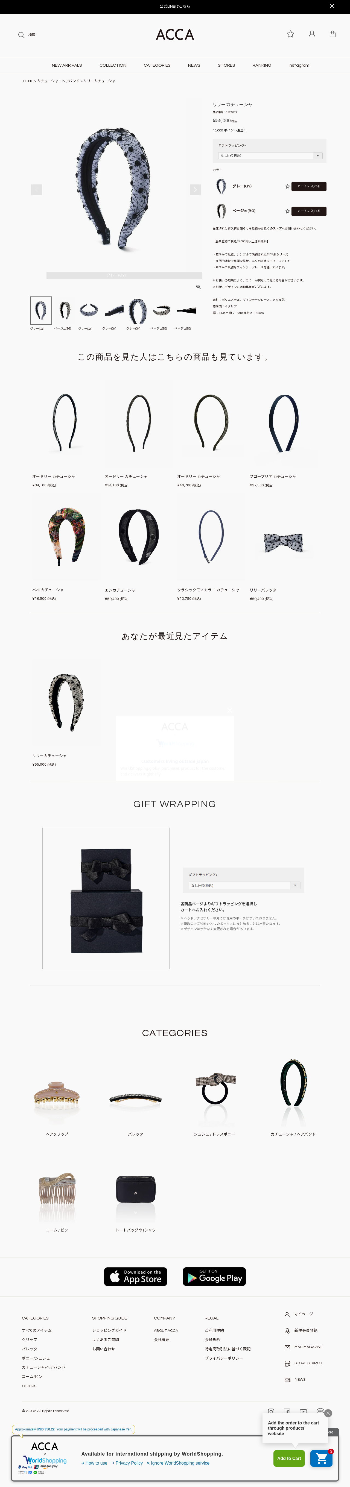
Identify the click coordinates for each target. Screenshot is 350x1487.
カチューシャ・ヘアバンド (58, 81)
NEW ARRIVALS (67, 65)
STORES (226, 65)
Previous (36, 189)
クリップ (29, 1340)
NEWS (194, 65)
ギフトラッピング (233, 145)
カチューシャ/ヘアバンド (43, 1368)
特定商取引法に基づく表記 (228, 1349)
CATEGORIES (157, 65)
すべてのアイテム (37, 1331)
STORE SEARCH (303, 1363)
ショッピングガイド (109, 1331)
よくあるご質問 (105, 1340)
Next (195, 189)
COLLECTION (113, 65)
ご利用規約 (214, 1331)
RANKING (262, 65)
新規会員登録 (301, 1331)
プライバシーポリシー (224, 1358)
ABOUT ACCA (166, 1331)
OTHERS (29, 1386)
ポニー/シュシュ (36, 1358)
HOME (28, 81)
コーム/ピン (32, 1377)
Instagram (299, 65)
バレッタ (29, 1349)
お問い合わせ (103, 1349)
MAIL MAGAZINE (304, 1347)
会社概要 (161, 1340)
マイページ (299, 1314)
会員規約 (212, 1340)
